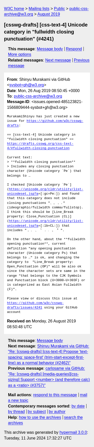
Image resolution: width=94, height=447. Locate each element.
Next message (58, 60)
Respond (74, 49)
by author (57, 411)
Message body (50, 49)
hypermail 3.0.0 (73, 432)
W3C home (14, 9)
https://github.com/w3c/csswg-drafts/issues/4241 (35, 305)
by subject (37, 411)
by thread (16, 411)
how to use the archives (40, 417)
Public (59, 9)
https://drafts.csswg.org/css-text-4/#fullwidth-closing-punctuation (40, 146)
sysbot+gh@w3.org (26, 85)
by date (77, 406)
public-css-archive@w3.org (38, 96)
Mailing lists (39, 9)
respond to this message (55, 395)
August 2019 (48, 14)
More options (19, 54)
